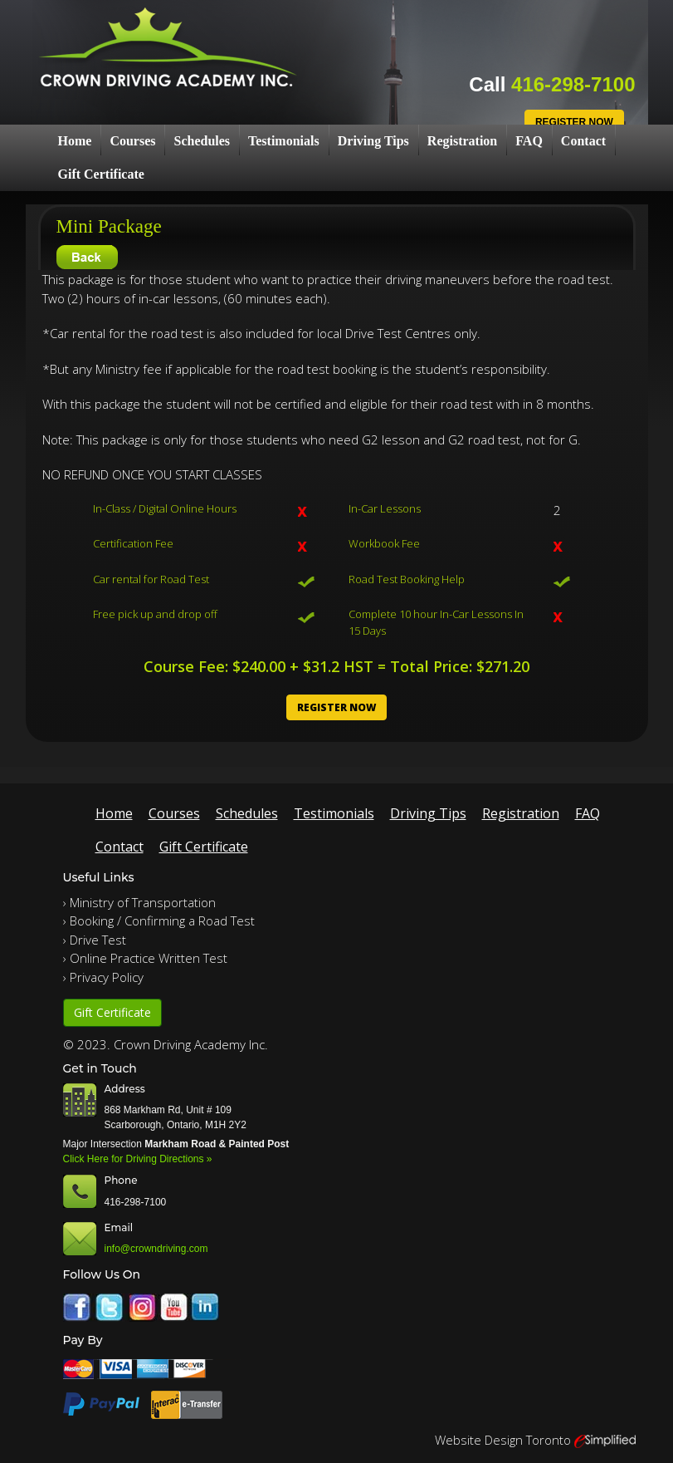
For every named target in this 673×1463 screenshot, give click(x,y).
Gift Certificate (101, 174)
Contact (583, 141)
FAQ (529, 141)
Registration (462, 141)
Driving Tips (373, 141)
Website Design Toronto (503, 1439)
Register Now (574, 122)
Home (75, 141)
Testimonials (283, 141)
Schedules (201, 141)
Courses (132, 141)
